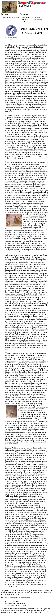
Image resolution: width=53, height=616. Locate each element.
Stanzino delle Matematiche (10, 610)
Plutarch (28, 33)
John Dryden (35, 590)
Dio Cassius (37, 19)
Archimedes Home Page (10, 17)
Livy (22, 21)
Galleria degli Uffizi (30, 610)
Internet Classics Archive (9, 592)
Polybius (24, 19)
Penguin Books (10, 605)
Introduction (25, 17)
